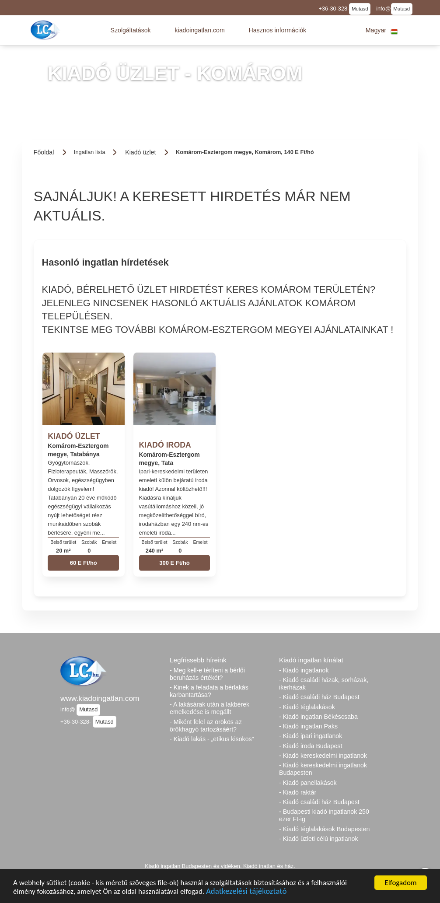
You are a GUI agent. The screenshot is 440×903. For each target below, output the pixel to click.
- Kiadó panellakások (308, 782)
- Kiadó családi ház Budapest (319, 696)
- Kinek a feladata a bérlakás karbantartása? (209, 691)
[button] (130, 30)
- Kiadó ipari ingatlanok (310, 735)
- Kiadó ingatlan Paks (308, 726)
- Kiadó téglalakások (307, 707)
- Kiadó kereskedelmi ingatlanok (323, 755)
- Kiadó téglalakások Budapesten (324, 829)
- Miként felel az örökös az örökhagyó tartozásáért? (206, 725)
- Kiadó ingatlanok (304, 670)
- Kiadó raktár (297, 792)
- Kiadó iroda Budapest (310, 745)
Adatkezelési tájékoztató (246, 892)
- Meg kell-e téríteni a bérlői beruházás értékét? (207, 674)
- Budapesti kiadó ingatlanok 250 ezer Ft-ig (324, 815)
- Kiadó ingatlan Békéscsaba (318, 716)
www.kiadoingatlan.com (99, 698)
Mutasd (360, 8)
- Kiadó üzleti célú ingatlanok (318, 838)
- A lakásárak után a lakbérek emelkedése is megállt (209, 708)
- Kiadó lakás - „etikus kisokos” (212, 738)
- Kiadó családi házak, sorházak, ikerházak (323, 683)
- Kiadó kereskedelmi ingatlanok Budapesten (323, 769)
